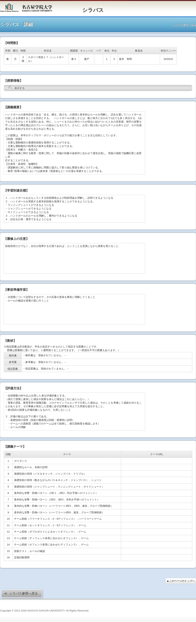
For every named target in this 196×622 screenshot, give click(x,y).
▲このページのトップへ (181, 580)
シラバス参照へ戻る (184, 24)
